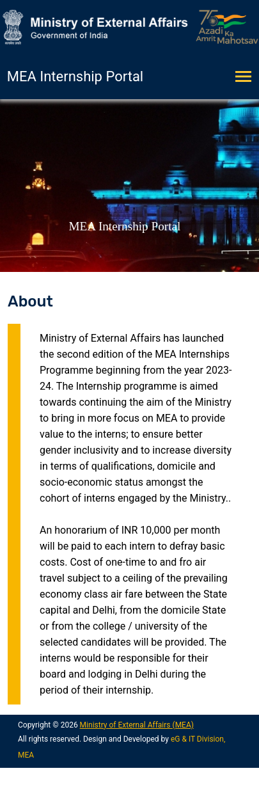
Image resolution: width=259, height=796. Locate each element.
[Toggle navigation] (247, 77)
